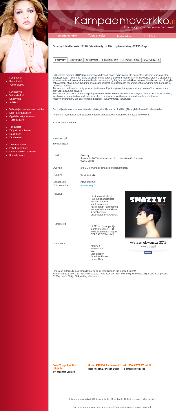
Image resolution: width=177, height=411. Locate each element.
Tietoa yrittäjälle (17, 144)
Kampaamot (15, 77)
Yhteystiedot (149, 399)
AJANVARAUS (151, 60)
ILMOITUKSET (110, 60)
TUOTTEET (92, 60)
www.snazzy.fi (87, 185)
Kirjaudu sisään (17, 155)
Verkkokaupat (16, 84)
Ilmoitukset (15, 134)
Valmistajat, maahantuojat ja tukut (26, 109)
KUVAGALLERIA (130, 60)
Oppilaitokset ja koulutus (22, 116)
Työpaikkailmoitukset (20, 130)
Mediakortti (116, 399)
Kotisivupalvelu (101, 399)
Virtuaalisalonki (17, 95)
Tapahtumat (15, 137)
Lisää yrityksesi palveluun (22, 151)
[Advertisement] (24, 182)
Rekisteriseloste (132, 399)
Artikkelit (13, 102)
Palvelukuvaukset (18, 148)
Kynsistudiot (15, 81)
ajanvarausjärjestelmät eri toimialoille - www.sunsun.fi (123, 407)
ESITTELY (60, 60)
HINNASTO (76, 60)
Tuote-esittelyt (16, 120)
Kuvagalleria (15, 91)
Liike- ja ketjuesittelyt (20, 112)
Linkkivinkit (15, 98)
